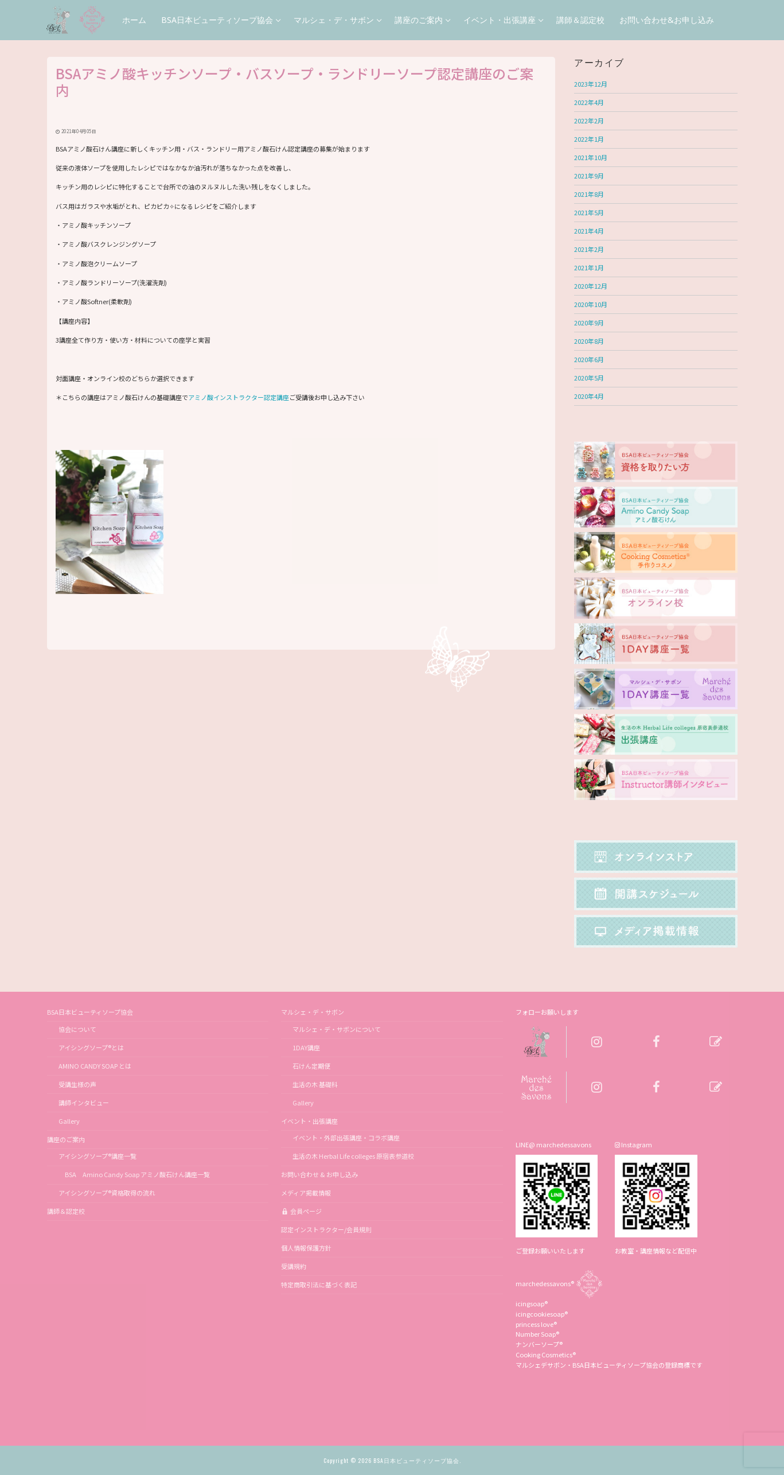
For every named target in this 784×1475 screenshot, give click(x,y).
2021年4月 (589, 230)
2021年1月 (589, 267)
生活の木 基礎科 (315, 1084)
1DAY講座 (306, 1047)
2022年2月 (589, 120)
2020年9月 (589, 322)
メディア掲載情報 (306, 1192)
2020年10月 (590, 304)
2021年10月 (590, 157)
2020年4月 (589, 396)
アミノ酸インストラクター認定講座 (238, 397)
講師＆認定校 (66, 1211)
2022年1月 (589, 138)
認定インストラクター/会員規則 (326, 1229)
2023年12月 (590, 83)
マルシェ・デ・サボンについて (336, 1029)
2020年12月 (590, 285)
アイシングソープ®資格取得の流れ (106, 1192)
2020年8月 (589, 341)
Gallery (69, 1120)
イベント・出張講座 (310, 1120)
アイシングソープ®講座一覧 (97, 1155)
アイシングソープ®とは (91, 1047)
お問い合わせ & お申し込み (319, 1174)
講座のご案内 (66, 1139)
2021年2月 (589, 249)
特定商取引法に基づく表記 (319, 1284)
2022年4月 (589, 102)
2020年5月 (589, 377)
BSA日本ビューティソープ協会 (90, 1011)
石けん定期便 (311, 1065)
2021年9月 (589, 175)
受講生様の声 (77, 1084)
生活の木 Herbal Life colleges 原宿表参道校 (353, 1155)
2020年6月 (589, 359)
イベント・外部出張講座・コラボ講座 (346, 1137)
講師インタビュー (83, 1102)
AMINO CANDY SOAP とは (94, 1065)
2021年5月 (589, 212)
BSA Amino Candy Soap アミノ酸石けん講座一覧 (134, 1174)
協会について (77, 1029)
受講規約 (293, 1266)
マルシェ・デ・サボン (313, 1011)
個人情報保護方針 (306, 1247)
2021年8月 (589, 194)
